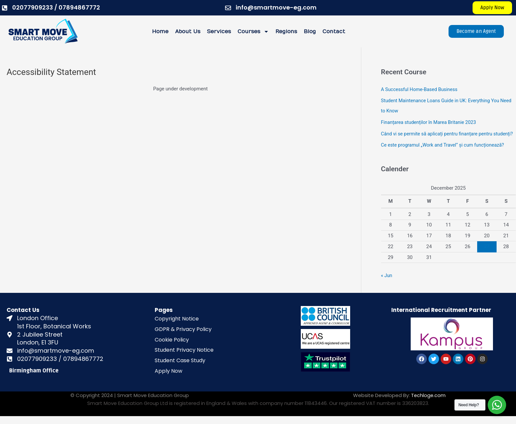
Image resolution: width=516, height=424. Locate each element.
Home (160, 32)
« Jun (387, 283)
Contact (333, 32)
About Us (187, 32)
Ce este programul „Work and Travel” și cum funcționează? (445, 153)
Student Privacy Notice (184, 358)
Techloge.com (428, 402)
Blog (310, 32)
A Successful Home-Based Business (420, 89)
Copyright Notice (177, 326)
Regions (286, 32)
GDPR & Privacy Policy (183, 337)
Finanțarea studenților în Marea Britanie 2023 (430, 121)
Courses (253, 31)
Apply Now (168, 379)
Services (219, 32)
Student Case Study (180, 368)
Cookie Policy (172, 347)
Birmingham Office (34, 378)
